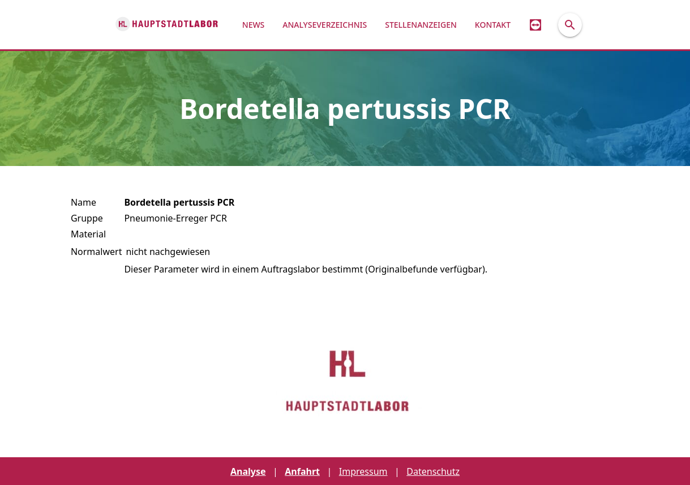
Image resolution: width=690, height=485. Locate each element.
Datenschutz (433, 471)
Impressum (363, 471)
